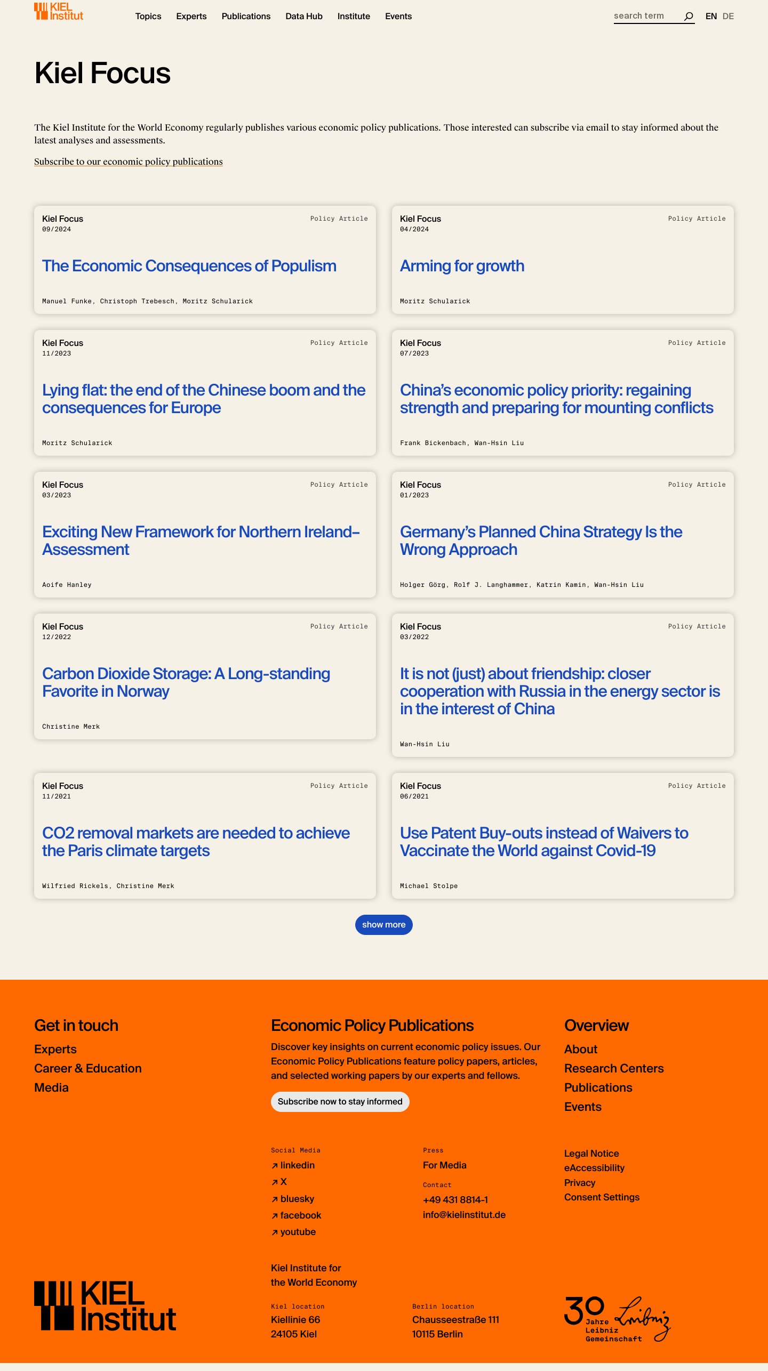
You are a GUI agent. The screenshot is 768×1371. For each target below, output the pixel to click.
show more (383, 933)
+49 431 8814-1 (456, 1209)
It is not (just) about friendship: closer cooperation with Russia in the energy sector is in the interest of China (560, 701)
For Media (445, 1174)
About (582, 1058)
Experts (57, 1058)
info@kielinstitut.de (465, 1223)
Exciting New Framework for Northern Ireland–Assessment (200, 550)
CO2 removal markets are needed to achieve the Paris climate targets (196, 851)
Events (584, 1116)
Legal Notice (592, 1162)
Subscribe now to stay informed (340, 1110)
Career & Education (92, 1077)
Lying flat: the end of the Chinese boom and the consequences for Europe (203, 408)
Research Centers (617, 1077)
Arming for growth (462, 275)
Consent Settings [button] (603, 1205)
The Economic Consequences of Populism (189, 275)
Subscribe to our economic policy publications (128, 170)
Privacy (580, 1191)
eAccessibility (595, 1177)
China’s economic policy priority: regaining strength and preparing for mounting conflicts (556, 408)
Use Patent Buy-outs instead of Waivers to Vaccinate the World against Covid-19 (544, 851)
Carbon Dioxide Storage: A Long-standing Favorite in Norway (186, 692)
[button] (148, 26)
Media (52, 1096)
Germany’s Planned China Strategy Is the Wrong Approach (541, 550)
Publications (600, 1096)
